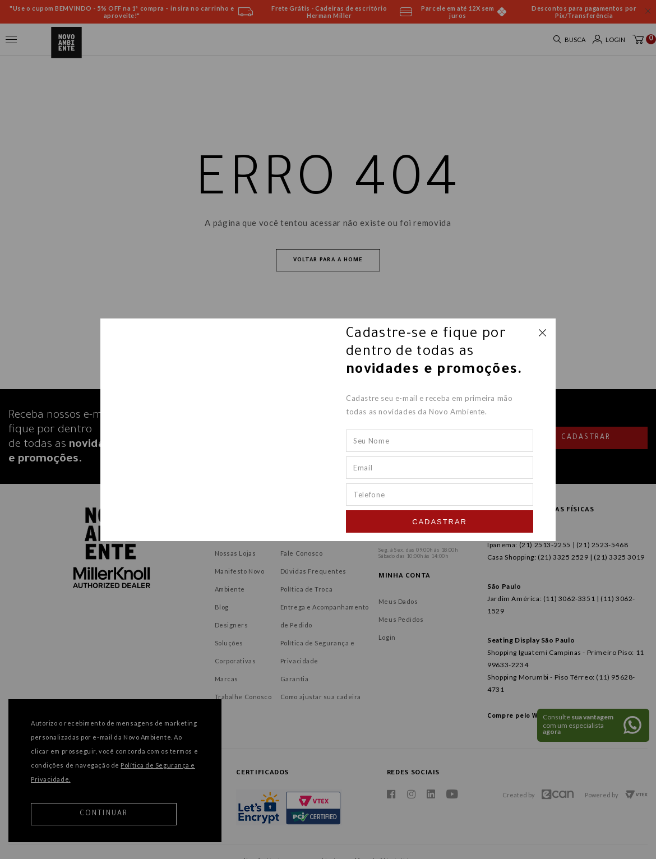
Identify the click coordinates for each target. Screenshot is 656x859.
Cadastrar (439, 522)
